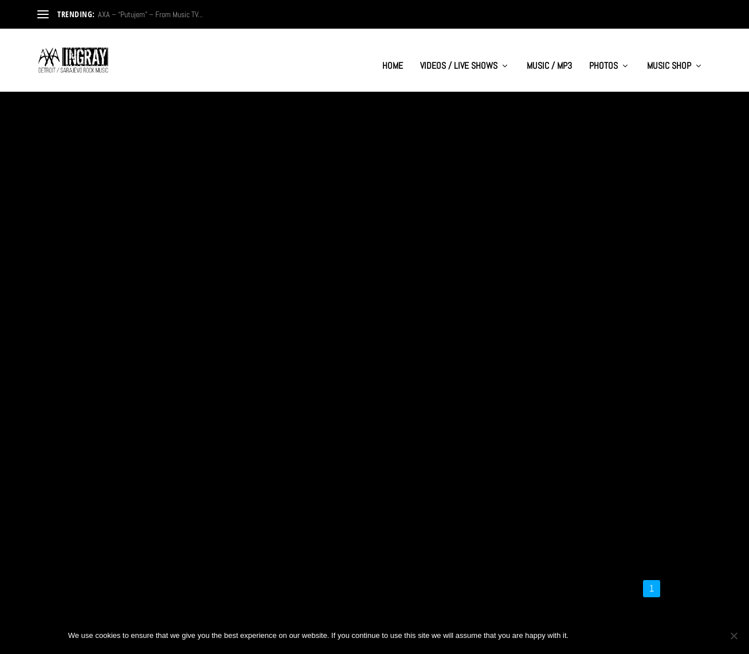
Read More (76, 309)
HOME (392, 55)
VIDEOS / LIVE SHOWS (458, 55)
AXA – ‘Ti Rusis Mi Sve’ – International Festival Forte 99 (590, 268)
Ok (587, 635)
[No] (733, 635)
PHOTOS (603, 55)
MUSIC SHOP (669, 55)
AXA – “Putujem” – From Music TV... (150, 14)
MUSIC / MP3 (549, 55)
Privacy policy (643, 635)
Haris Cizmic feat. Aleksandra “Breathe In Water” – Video (368, 488)
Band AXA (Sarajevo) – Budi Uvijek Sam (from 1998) (360, 268)
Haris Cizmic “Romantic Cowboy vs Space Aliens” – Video (136, 496)
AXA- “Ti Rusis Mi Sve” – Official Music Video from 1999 (144, 268)
